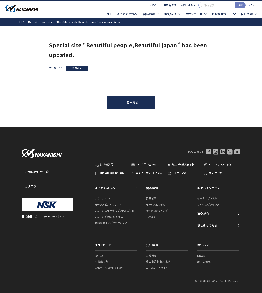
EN (252, 5)
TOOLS (150, 216)
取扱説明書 (101, 261)
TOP (108, 14)
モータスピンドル (155, 204)
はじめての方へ (127, 14)
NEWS (201, 255)
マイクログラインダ (157, 210)
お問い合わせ (188, 5)
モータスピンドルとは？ (108, 204)
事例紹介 (203, 213)
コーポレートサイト (157, 267)
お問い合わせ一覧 (47, 171)
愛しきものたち (207, 225)
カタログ (47, 186)
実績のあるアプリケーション (111, 222)
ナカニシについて (105, 198)
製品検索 (151, 198)
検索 (240, 5)
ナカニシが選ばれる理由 (109, 216)
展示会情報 (170, 5)
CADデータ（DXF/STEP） (109, 267)
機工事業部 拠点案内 (158, 261)
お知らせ (154, 5)
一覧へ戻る (131, 102)
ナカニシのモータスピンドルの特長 (115, 210)
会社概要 (151, 255)
